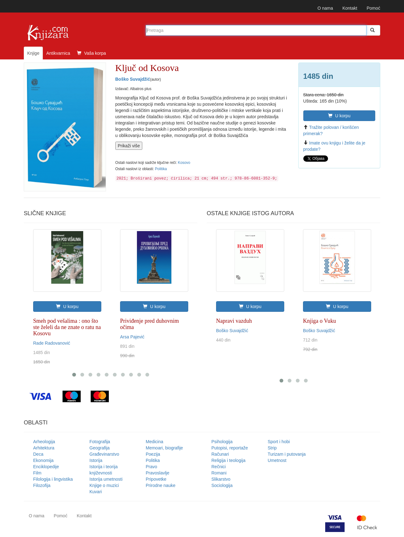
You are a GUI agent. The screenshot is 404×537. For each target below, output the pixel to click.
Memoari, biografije (164, 447)
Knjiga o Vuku (319, 321)
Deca (38, 454)
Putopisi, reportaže (229, 447)
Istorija (95, 460)
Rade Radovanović (51, 343)
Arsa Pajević (132, 336)
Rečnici (218, 466)
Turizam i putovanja (287, 454)
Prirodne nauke (160, 485)
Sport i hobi (279, 441)
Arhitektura (43, 447)
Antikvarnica (58, 53)
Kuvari (95, 491)
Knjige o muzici (104, 485)
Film (37, 472)
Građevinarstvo (104, 454)
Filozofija (41, 485)
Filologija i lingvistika (53, 479)
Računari (220, 454)
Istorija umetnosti (106, 479)
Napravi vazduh (234, 321)
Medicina (154, 441)
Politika (161, 169)
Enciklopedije (46, 466)
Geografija (99, 447)
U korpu (339, 115)
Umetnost (277, 460)
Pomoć (373, 8)
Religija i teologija (228, 460)
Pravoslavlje (157, 472)
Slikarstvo (220, 479)
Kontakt (349, 8)
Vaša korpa (91, 53)
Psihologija (222, 441)
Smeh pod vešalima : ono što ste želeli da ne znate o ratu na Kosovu (67, 327)
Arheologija (44, 441)
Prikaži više (129, 145)
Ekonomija (43, 460)
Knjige (33, 53)
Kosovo (184, 162)
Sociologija (222, 485)
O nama (325, 8)
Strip (272, 447)
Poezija (153, 454)
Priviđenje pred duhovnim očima (149, 324)
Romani (218, 472)
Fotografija (99, 441)
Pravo (151, 466)
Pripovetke (156, 479)
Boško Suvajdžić (132, 79)
